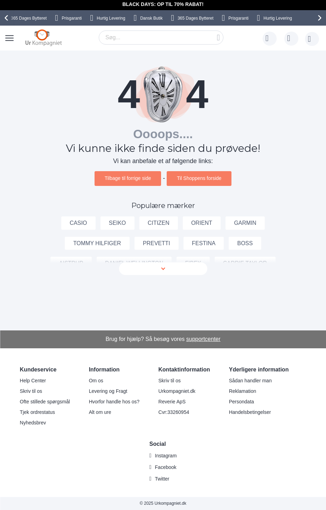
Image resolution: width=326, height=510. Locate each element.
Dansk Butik (151, 18)
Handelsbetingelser (250, 412)
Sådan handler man (250, 381)
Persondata (241, 402)
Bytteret (29, 18)
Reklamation (242, 391)
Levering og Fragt (108, 391)
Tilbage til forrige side (128, 178)
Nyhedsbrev (33, 423)
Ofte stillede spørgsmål (45, 402)
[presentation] (7, 18)
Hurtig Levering (111, 18)
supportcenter (203, 339)
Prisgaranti (72, 18)
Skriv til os (31, 391)
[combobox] (161, 38)
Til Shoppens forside (199, 178)
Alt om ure (100, 412)
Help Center (33, 381)
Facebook (165, 467)
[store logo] (44, 37)
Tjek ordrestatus (37, 412)
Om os (96, 381)
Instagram (165, 455)
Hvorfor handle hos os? (114, 402)
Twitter (162, 479)
